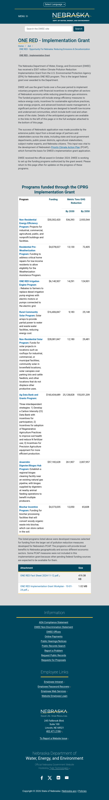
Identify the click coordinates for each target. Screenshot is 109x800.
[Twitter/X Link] (50, 778)
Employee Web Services (54, 691)
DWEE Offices (53, 632)
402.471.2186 (54, 731)
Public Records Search (54, 646)
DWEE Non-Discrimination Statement (53, 627)
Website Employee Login (54, 696)
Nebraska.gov (69, 791)
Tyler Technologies (59, 768)
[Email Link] (66, 777)
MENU (23, 16)
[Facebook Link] (42, 778)
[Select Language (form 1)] (54, 4)
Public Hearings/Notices (53, 641)
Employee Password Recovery (54, 686)
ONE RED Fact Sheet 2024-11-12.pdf (40, 575)
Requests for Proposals (53, 660)
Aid (29, 46)
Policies (82, 791)
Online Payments (54, 636)
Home (21, 46)
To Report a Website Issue (54, 738)
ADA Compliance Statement (53, 622)
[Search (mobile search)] (48, 29)
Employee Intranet (54, 681)
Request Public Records (53, 655)
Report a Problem (53, 650)
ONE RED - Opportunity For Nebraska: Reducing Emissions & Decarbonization (54, 49)
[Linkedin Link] (58, 778)
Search (78, 29)
